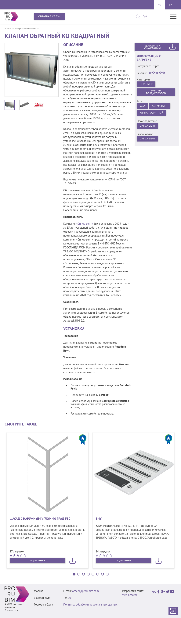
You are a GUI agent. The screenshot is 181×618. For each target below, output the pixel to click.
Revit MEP (146, 84)
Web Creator (129, 595)
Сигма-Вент (160, 106)
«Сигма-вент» (84, 224)
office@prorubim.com (85, 591)
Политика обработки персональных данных (90, 605)
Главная (8, 28)
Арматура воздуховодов (156, 92)
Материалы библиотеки (25, 28)
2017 (142, 106)
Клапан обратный (152, 113)
